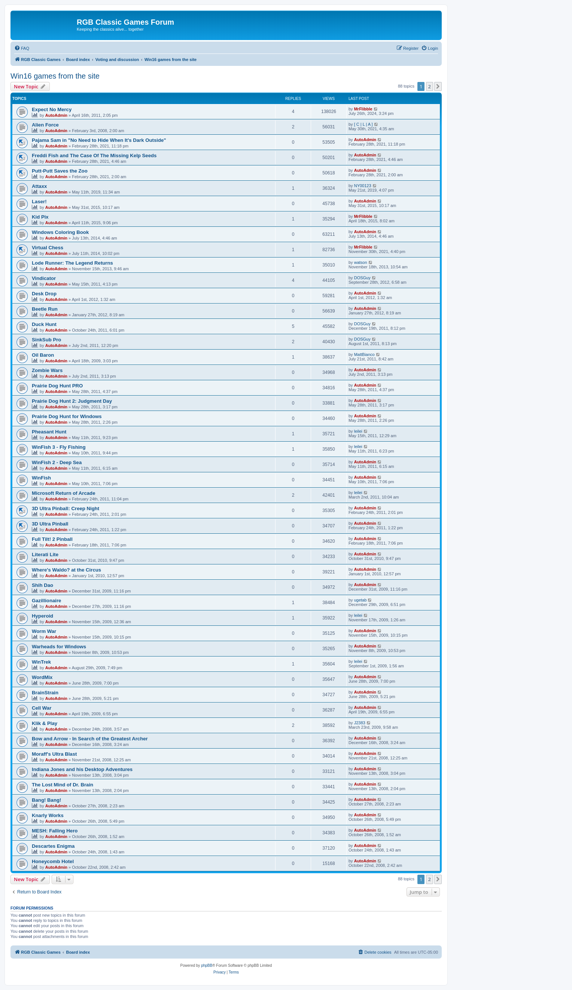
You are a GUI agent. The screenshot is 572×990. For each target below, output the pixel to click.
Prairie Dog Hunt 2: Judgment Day (72, 401)
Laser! (39, 201)
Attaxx (39, 186)
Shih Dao (42, 585)
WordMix (42, 677)
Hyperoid (42, 616)
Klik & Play (44, 723)
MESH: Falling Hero (54, 831)
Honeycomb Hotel (53, 861)
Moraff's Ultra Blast (54, 754)
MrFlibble (363, 109)
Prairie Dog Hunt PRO (57, 386)
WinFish (41, 478)
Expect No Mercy (52, 109)
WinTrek (41, 662)
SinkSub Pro (46, 339)
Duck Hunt (44, 324)
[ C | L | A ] (363, 124)
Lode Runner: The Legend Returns (72, 263)
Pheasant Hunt (49, 432)
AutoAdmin (56, 115)
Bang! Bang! (46, 800)
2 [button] (429, 86)
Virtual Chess (47, 247)
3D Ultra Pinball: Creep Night (65, 508)
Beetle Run (45, 309)
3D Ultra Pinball (50, 524)
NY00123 (362, 185)
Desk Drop (44, 293)
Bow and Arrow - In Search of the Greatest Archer (90, 738)
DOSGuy (362, 277)
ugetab (360, 600)
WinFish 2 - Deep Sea (57, 462)
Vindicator (44, 278)
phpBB (206, 965)
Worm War (44, 631)
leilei (358, 431)
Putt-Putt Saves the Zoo (60, 171)
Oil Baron (43, 355)
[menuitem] (21, 48)
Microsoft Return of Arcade (63, 493)
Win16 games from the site (55, 76)
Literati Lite (45, 554)
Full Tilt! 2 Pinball (52, 539)
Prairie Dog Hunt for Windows (67, 416)
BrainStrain (45, 692)
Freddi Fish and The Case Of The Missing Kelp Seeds (94, 155)
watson (360, 262)
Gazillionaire (46, 600)
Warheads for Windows (59, 646)
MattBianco (364, 354)
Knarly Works (48, 815)
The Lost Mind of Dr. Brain (62, 785)
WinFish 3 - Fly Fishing (58, 447)
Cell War (41, 708)
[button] (438, 86)
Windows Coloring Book (60, 232)
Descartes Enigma (53, 846)
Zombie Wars (47, 370)
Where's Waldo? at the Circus (66, 570)
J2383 (359, 723)
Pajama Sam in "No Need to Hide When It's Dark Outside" (99, 140)
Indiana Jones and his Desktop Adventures (82, 769)
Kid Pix (40, 217)
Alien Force (45, 125)
